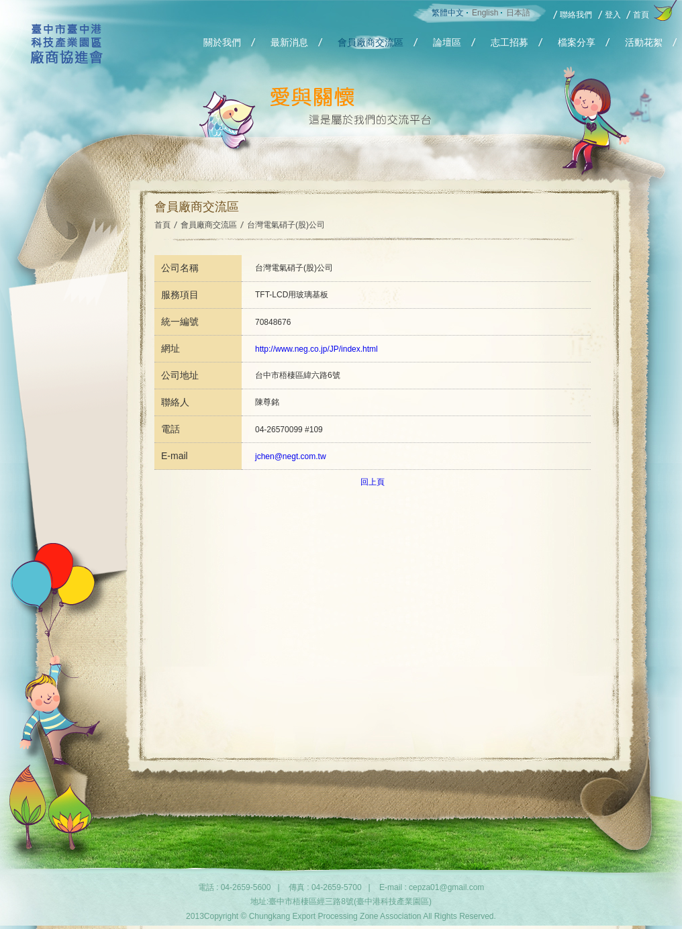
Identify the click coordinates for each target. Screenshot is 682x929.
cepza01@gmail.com (446, 887)
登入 (613, 14)
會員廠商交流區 (370, 42)
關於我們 (222, 42)
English (485, 12)
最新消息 (289, 42)
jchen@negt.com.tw (290, 456)
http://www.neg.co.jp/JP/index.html (316, 349)
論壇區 (447, 42)
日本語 (518, 12)
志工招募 (509, 42)
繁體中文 (448, 12)
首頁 (641, 14)
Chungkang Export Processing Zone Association (67, 66)
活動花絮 (644, 42)
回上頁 (372, 482)
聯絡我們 (576, 14)
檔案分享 (576, 42)
